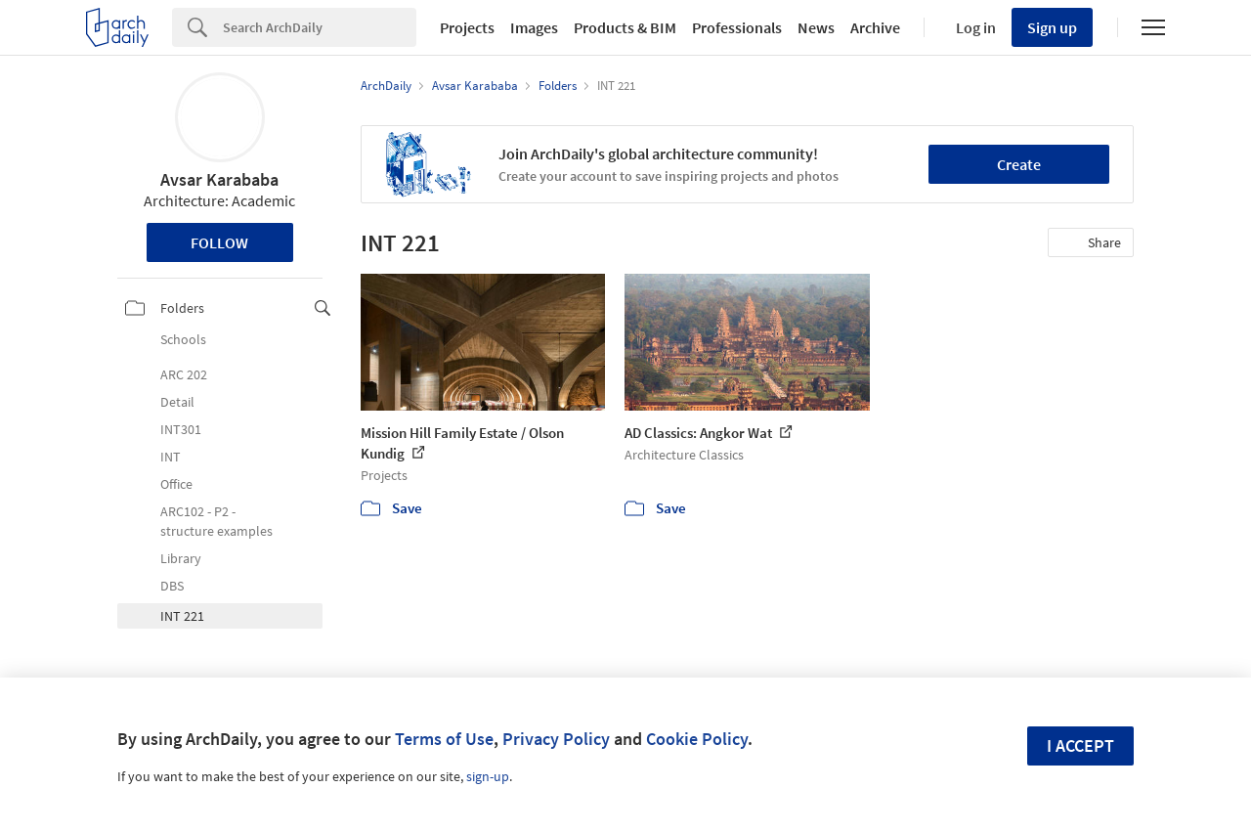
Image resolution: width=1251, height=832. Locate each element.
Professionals (737, 27)
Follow (219, 242)
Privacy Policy (556, 738)
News (816, 27)
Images (534, 27)
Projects (467, 27)
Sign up (1052, 27)
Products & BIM (625, 27)
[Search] (319, 27)
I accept (1080, 745)
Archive (875, 27)
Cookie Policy (697, 738)
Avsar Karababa (219, 179)
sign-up (487, 776)
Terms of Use (444, 738)
